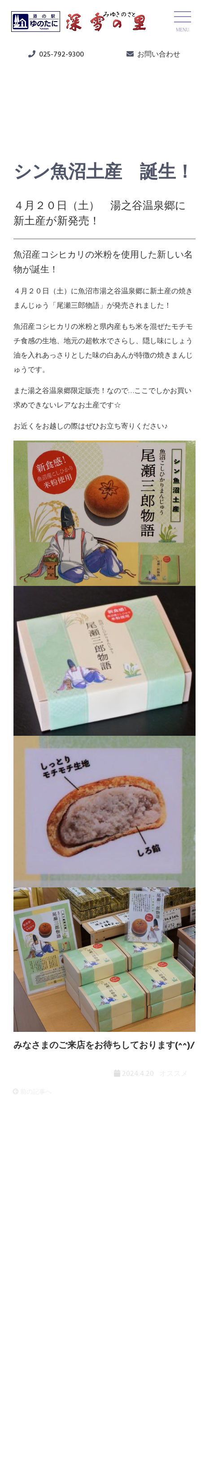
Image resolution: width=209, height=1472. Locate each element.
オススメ (37, 121)
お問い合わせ (158, 55)
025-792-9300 (61, 55)
